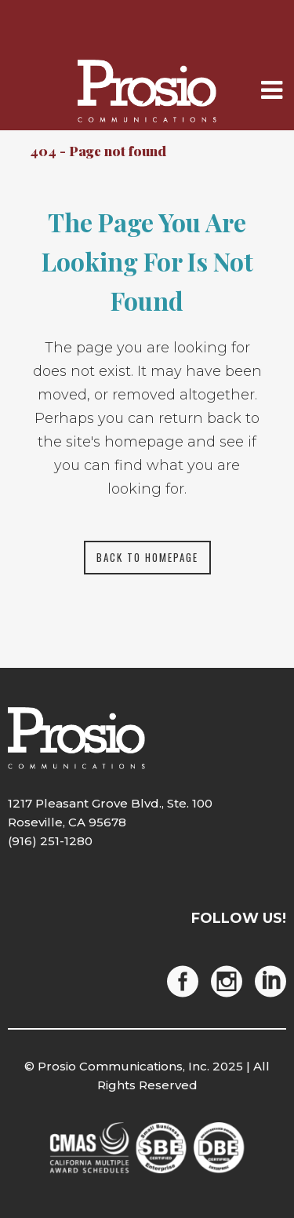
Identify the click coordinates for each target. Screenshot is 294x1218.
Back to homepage (147, 557)
